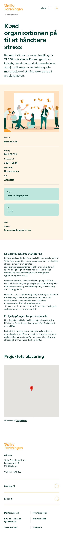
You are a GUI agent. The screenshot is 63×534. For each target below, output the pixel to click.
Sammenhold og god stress (17, 230)
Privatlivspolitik (40, 513)
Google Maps (21, 421)
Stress (7, 226)
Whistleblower (39, 518)
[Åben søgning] (56, 8)
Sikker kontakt (10, 527)
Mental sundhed (11, 513)
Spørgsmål (31, 486)
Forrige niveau (11, 14)
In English (37, 527)
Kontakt (31, 499)
